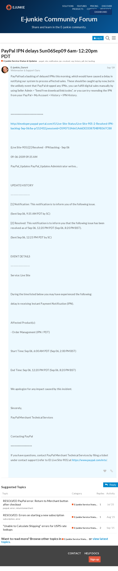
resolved (66, 61)
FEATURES (82, 6)
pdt (83, 61)
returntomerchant (24, 508)
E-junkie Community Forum (59, 19)
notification (53, 61)
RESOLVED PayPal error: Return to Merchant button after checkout (35, 502)
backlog (92, 61)
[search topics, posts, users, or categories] (107, 38)
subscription (9, 519)
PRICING (94, 6)
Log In (98, 38)
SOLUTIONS (68, 6)
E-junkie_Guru (18, 67)
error (12, 508)
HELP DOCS (105, 9)
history (78, 61)
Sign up (94, 559)
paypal (41, 61)
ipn (60, 61)
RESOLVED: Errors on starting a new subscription (33, 515)
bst (86, 61)
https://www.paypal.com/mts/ (89, 460)
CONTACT (92, 9)
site (46, 61)
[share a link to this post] (111, 471)
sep (72, 61)
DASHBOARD (101, 12)
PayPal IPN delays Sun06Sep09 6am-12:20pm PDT (49, 53)
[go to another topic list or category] (114, 38)
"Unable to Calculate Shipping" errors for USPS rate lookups (35, 527)
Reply (110, 484)
